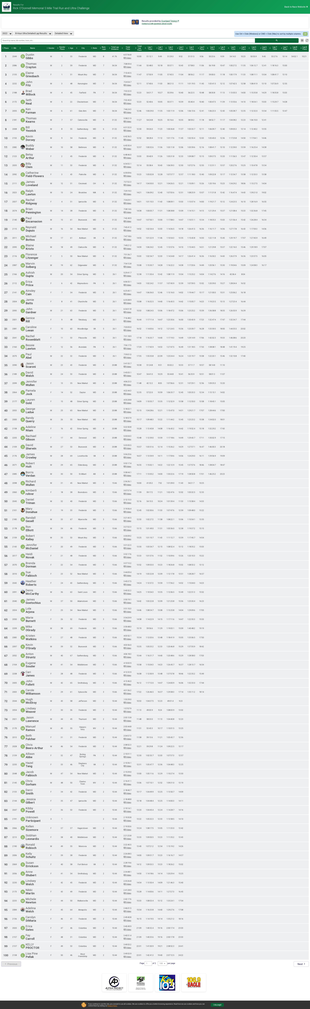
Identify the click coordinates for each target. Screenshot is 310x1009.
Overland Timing (169, 21)
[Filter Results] (302, 40)
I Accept (217, 1005)
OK (305, 34)
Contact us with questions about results (157, 24)
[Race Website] (7, 7)
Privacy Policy (112, 1006)
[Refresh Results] (307, 40)
